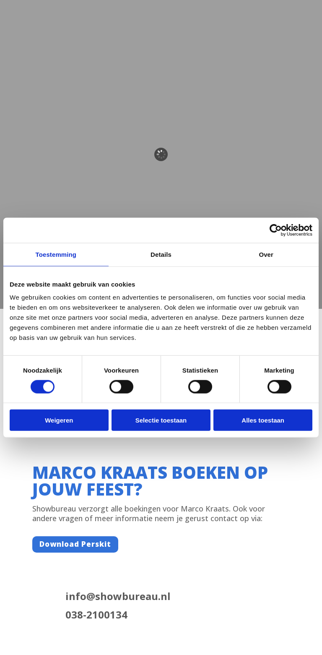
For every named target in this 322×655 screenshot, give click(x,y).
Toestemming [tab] (56, 254)
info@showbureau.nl (118, 596)
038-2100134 (96, 614)
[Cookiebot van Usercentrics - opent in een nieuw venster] (275, 230)
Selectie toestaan (161, 420)
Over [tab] (266, 254)
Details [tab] (161, 254)
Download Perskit (75, 544)
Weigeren (59, 420)
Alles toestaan (263, 420)
